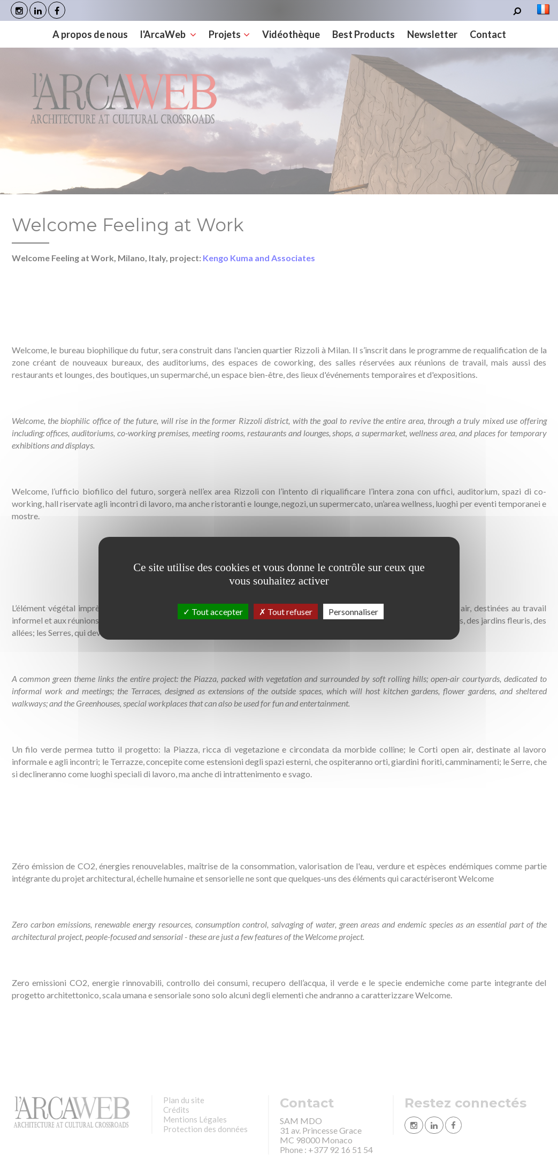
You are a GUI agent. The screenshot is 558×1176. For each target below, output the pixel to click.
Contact (488, 34)
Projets (229, 34)
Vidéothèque (291, 34)
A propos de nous (90, 34)
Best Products (363, 34)
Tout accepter (213, 611)
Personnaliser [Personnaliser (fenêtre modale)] (353, 611)
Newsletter (432, 34)
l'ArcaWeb (168, 34)
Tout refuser (285, 611)
